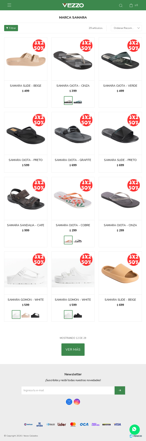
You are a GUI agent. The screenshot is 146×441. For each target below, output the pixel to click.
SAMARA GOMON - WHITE (26, 300)
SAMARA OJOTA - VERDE (120, 86)
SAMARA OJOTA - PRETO (26, 160)
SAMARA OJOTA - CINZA (73, 86)
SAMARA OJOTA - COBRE (73, 225)
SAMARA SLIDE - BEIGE (25, 86)
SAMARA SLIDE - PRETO (120, 160)
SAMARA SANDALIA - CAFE (25, 225)
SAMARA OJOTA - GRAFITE (73, 160)
